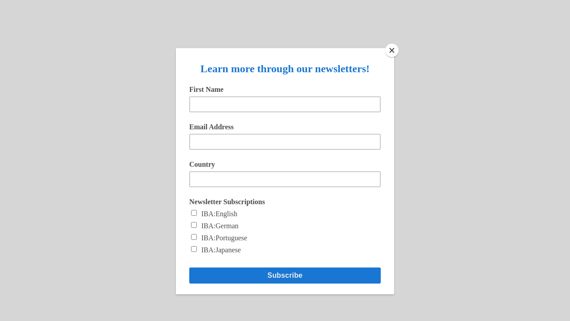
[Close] (392, 50)
